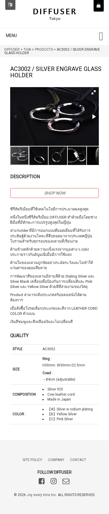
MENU (11, 35)
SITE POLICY (32, 460)
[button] (93, 92)
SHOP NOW (54, 193)
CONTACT (78, 460)
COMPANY (56, 460)
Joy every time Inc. (42, 495)
